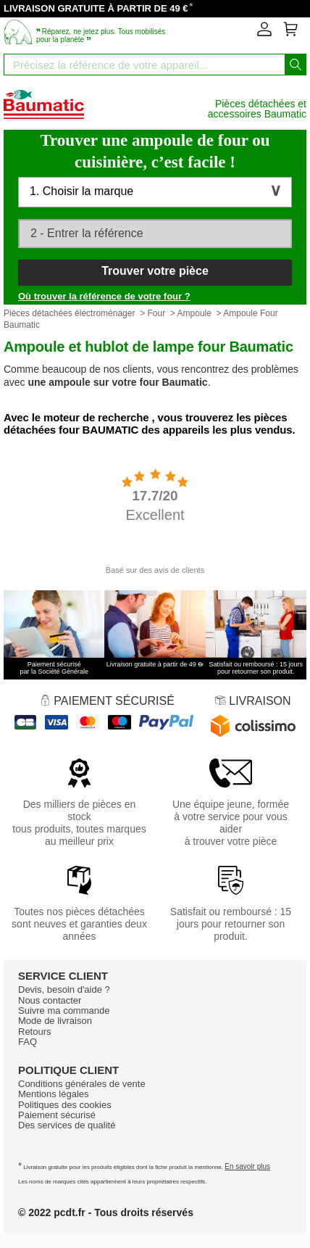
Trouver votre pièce (155, 271)
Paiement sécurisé (57, 1114)
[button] (155, 192)
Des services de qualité (66, 1125)
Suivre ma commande (63, 1010)
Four (156, 313)
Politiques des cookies (65, 1104)
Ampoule (194, 313)
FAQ (27, 1041)
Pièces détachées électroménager (69, 313)
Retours (34, 1031)
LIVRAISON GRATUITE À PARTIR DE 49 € (96, 8)
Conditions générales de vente (82, 1083)
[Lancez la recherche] (295, 64)
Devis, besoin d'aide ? (64, 989)
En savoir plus (247, 1166)
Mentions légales (53, 1093)
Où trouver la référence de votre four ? (104, 296)
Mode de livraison (55, 1020)
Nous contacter (49, 1000)
